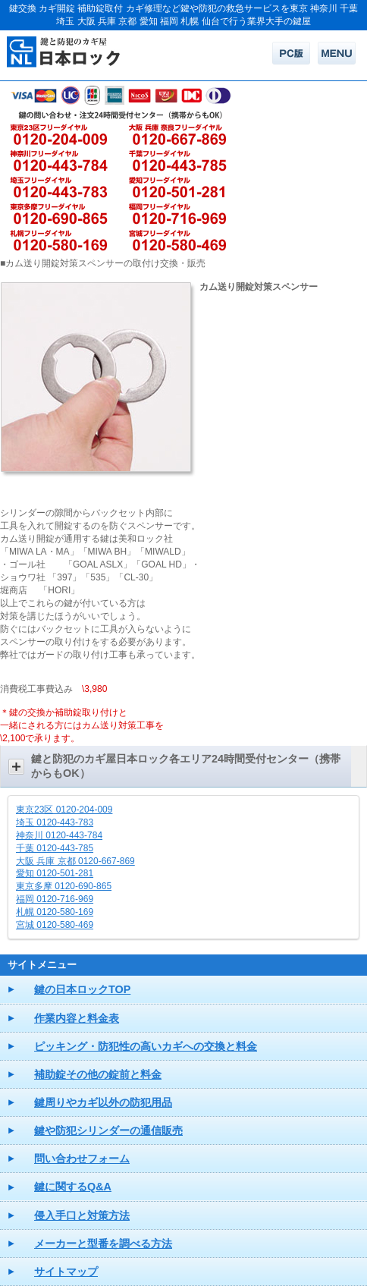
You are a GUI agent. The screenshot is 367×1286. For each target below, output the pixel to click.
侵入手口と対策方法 (82, 1215)
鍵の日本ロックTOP (82, 989)
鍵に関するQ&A (72, 1187)
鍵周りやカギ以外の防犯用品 (103, 1102)
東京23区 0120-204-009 (64, 809)
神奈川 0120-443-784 (59, 835)
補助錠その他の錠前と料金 (98, 1074)
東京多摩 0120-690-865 (63, 886)
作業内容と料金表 (76, 1018)
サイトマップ (66, 1272)
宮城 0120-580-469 (54, 925)
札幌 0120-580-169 (54, 912)
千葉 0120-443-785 (54, 848)
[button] (183, 766)
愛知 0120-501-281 (54, 873)
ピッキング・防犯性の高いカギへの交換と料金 (145, 1046)
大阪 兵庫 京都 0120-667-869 (75, 861)
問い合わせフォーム (82, 1158)
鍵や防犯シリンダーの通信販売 (108, 1130)
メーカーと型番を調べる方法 (103, 1243)
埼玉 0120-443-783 (54, 822)
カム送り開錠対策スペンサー (258, 286)
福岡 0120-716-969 (54, 899)
